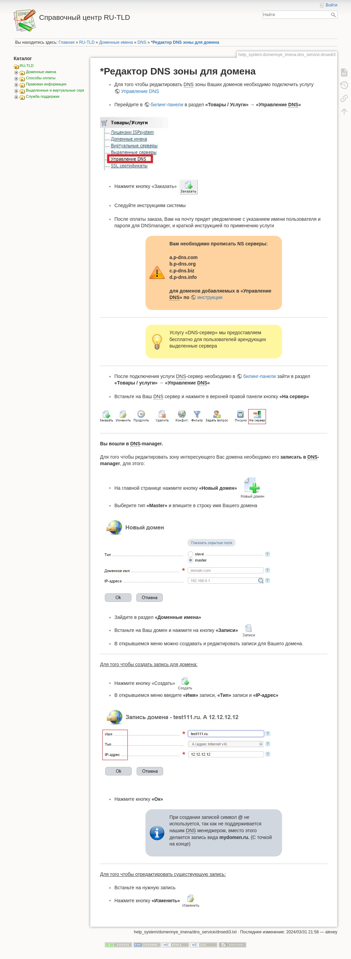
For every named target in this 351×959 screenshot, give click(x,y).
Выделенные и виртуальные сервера (58, 90)
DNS (142, 42)
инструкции (209, 297)
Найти (334, 14)
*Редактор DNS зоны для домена (185, 42)
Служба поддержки (42, 96)
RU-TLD (87, 42)
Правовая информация (46, 84)
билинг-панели (167, 104)
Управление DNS (140, 91)
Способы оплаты (40, 78)
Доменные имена (116, 42)
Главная (67, 42)
